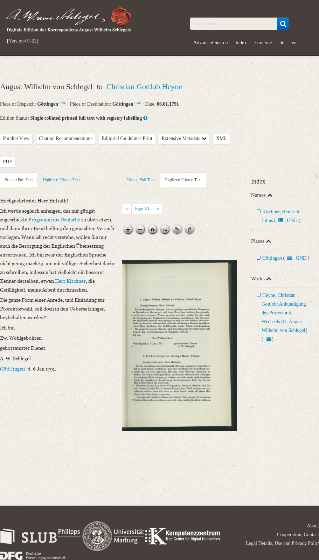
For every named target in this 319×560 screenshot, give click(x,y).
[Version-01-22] (22, 41)
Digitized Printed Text (61, 179)
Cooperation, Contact (298, 534)
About (313, 525)
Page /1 (142, 208)
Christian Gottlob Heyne (144, 86)
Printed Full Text (19, 179)
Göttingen (272, 258)
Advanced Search (210, 42)
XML (221, 138)
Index (241, 42)
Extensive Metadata (184, 138)
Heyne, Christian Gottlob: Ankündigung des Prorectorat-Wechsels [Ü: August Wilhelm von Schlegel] (284, 313)
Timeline (263, 42)
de (281, 42)
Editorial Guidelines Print (127, 138)
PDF (7, 161)
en (294, 42)
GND (63, 103)
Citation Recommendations (65, 138)
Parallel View (16, 138)
